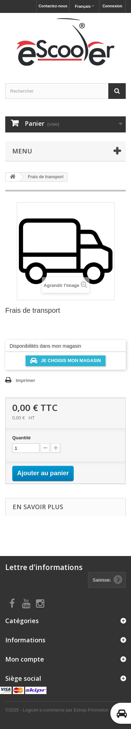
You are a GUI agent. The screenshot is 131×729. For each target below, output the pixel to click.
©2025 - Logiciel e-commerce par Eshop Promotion (57, 710)
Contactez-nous (52, 6)
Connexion (112, 6)
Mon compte (24, 659)
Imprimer (25, 380)
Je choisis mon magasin (65, 361)
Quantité (21, 437)
